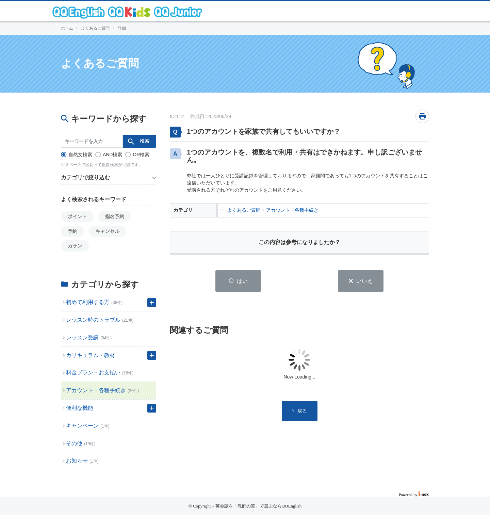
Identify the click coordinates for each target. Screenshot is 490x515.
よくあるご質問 (95, 28)
